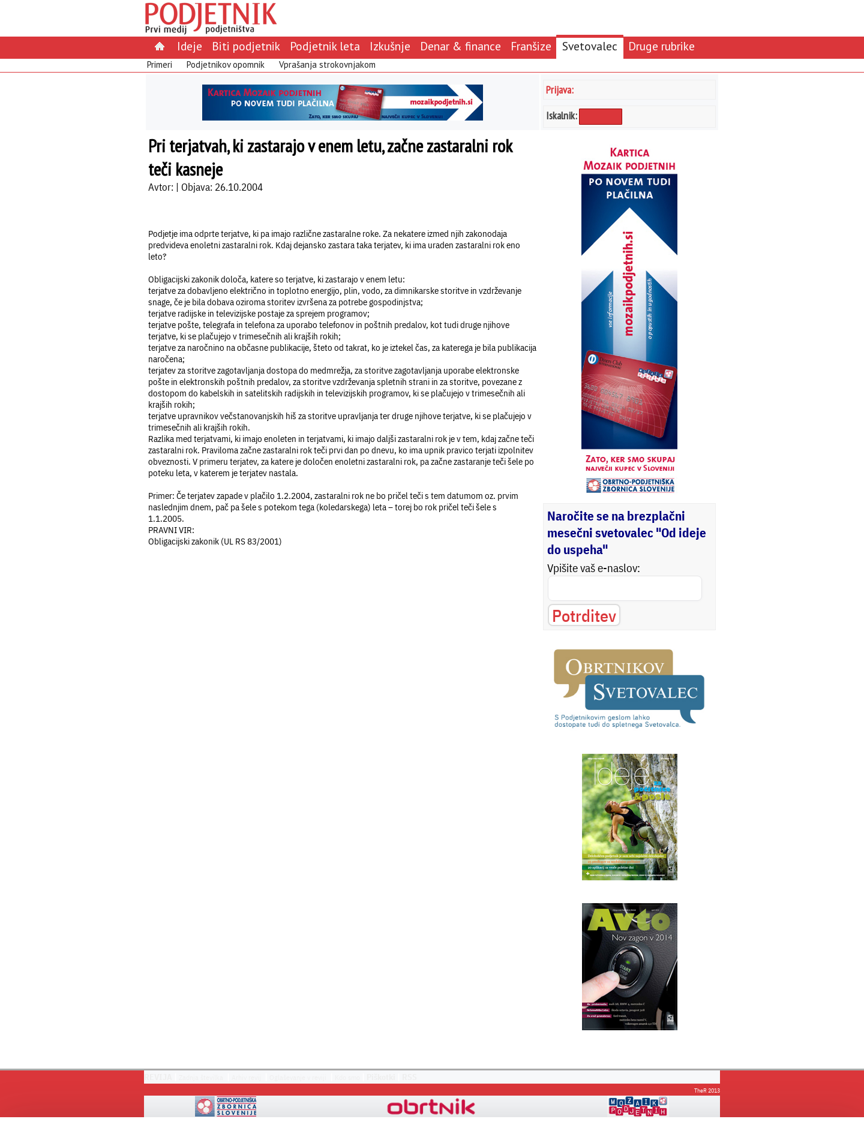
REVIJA (158, 1077)
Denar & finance (460, 45)
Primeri (159, 64)
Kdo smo (347, 1077)
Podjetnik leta (325, 45)
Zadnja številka (201, 1077)
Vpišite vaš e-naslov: (593, 568)
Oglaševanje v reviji (297, 1077)
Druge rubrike (661, 45)
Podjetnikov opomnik (226, 64)
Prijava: (560, 90)
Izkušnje (390, 45)
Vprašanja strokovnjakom (327, 64)
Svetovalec (589, 45)
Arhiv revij (246, 1077)
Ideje (189, 45)
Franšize (531, 45)
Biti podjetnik (246, 45)
